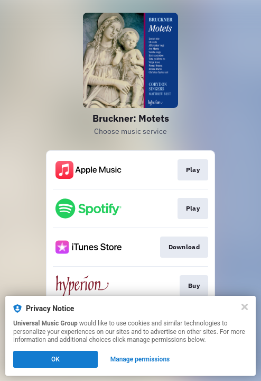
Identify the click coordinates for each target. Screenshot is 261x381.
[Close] (244, 306)
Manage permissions (140, 359)
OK (55, 359)
